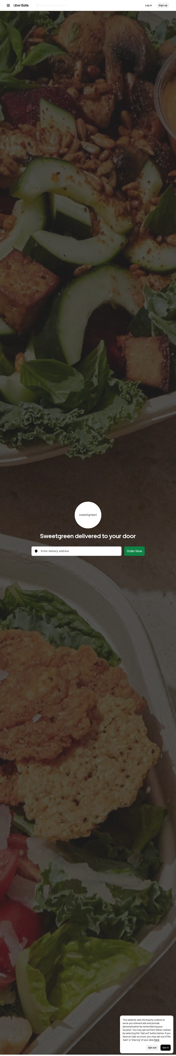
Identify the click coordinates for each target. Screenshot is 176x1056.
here (156, 1040)
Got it (165, 1047)
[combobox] (79, 551)
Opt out (152, 1047)
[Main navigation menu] (8, 5)
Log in (148, 5)
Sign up (163, 5)
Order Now (134, 551)
